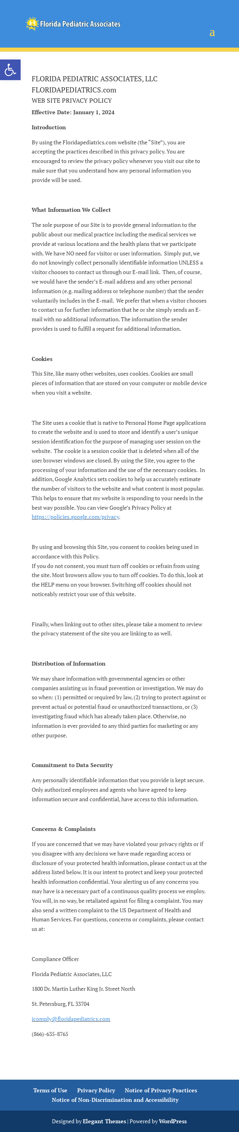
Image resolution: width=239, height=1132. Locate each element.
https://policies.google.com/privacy (75, 516)
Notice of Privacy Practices (161, 1090)
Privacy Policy (96, 1090)
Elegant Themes (104, 1121)
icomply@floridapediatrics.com (71, 1019)
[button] (10, 69)
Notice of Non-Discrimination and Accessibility (115, 1099)
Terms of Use (50, 1090)
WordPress (173, 1121)
